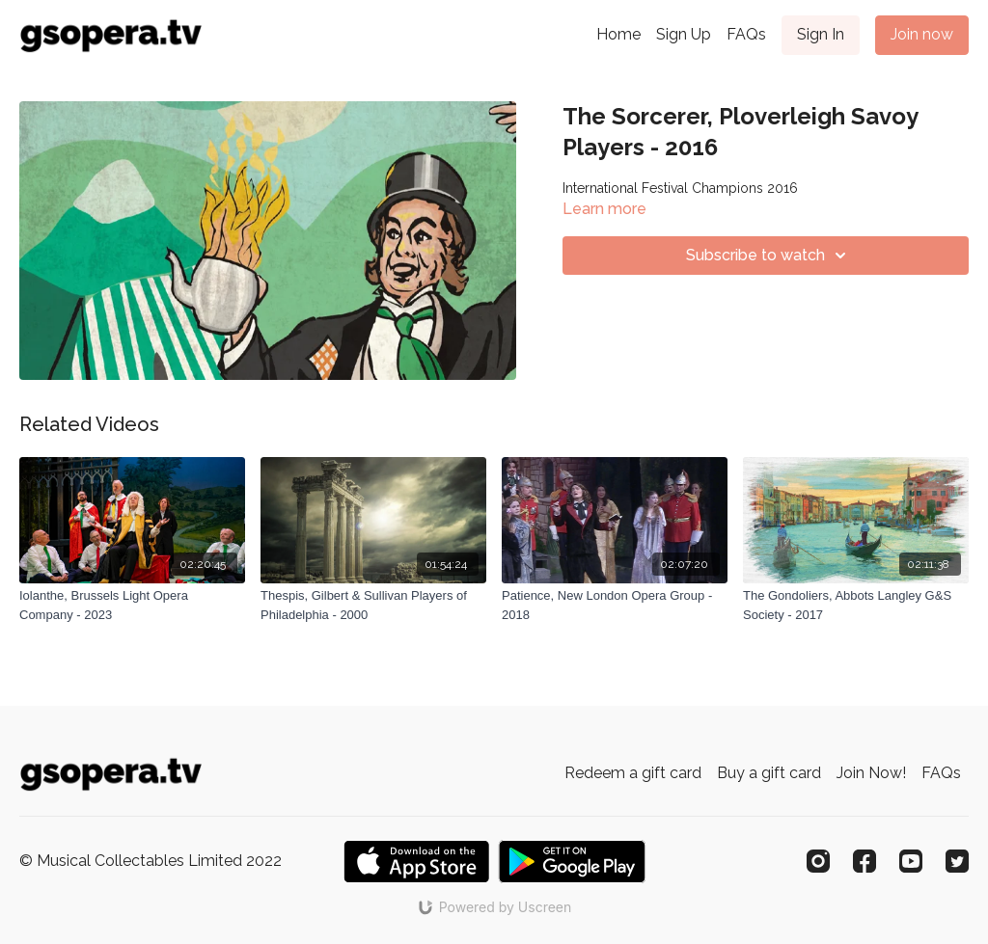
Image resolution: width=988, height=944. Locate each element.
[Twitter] (957, 861)
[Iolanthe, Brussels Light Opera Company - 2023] (132, 605)
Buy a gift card (769, 773)
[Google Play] (572, 861)
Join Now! (871, 773)
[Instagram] (818, 861)
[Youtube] (910, 861)
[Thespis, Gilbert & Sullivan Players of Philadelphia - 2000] (373, 605)
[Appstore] (416, 861)
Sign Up (683, 34)
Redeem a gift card (632, 773)
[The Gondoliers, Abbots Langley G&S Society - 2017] (856, 605)
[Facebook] (864, 861)
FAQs (746, 34)
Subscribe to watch (769, 255)
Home (618, 34)
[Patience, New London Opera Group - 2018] (614, 605)
